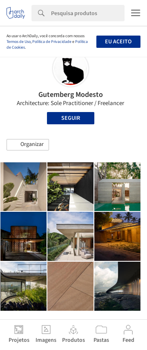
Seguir (70, 118)
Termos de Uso (19, 42)
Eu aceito (118, 42)
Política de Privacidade (51, 42)
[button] (28, 144)
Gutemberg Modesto (70, 95)
